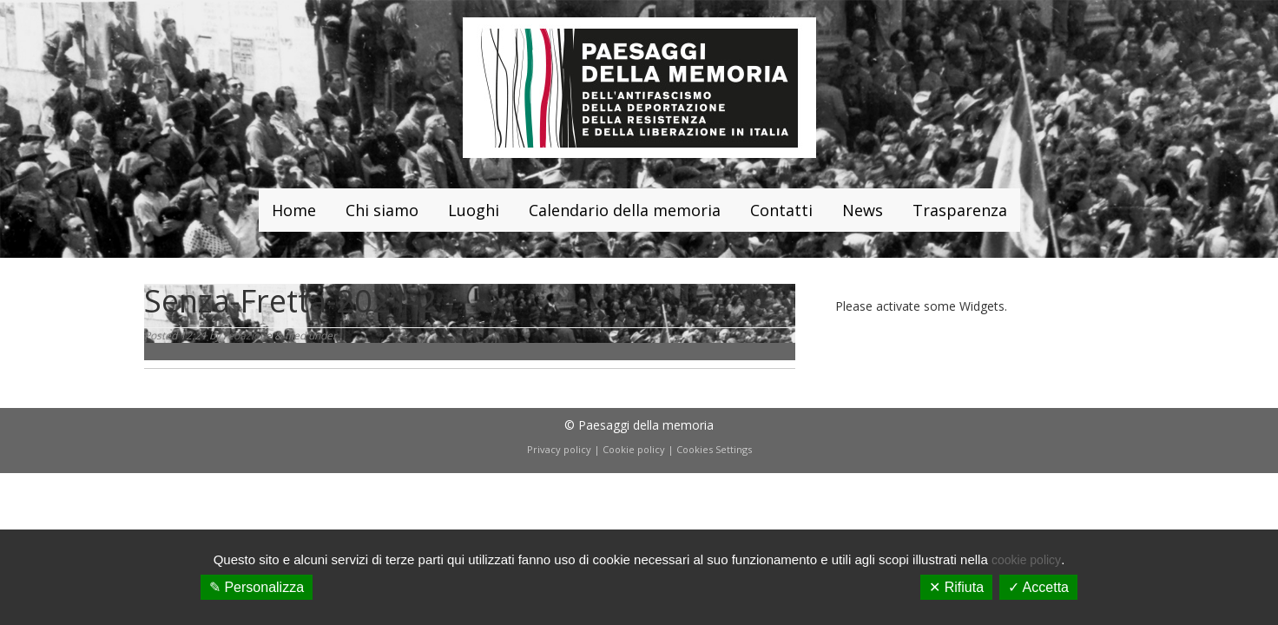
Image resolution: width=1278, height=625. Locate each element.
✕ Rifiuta (956, 587)
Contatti (781, 210)
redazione (247, 335)
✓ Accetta (1038, 587)
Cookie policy (634, 449)
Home (294, 210)
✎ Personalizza (256, 587)
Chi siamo (382, 210)
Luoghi (473, 210)
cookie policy (1026, 560)
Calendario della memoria (625, 210)
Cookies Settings (714, 449)
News (862, 210)
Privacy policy (559, 449)
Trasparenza (959, 210)
